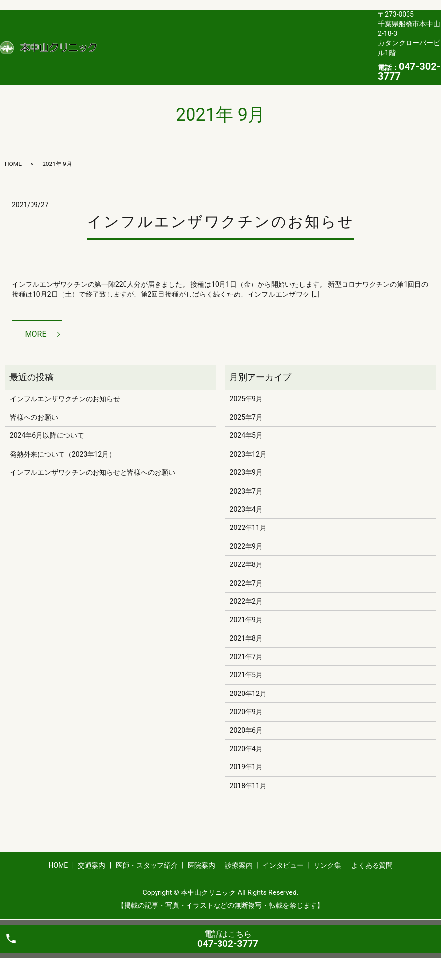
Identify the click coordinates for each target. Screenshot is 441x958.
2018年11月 (248, 786)
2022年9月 (246, 546)
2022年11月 (248, 527)
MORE (36, 334)
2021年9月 (246, 620)
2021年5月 (246, 675)
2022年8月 (246, 564)
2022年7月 (246, 583)
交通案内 (143, 38)
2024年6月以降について (47, 435)
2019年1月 (246, 767)
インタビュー (334, 38)
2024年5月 (246, 435)
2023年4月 (246, 509)
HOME (111, 38)
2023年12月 (248, 454)
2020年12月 (248, 693)
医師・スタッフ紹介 (198, 38)
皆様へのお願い (34, 417)
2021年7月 (246, 657)
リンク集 (115, 54)
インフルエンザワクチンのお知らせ (220, 221)
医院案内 (253, 38)
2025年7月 (246, 417)
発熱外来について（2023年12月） (63, 454)
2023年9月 (246, 472)
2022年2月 (246, 601)
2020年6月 (246, 730)
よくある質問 (159, 54)
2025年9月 (246, 399)
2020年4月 (246, 749)
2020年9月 (246, 712)
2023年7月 (246, 491)
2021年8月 (246, 638)
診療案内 (290, 38)
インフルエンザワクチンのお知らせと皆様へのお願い (92, 472)
